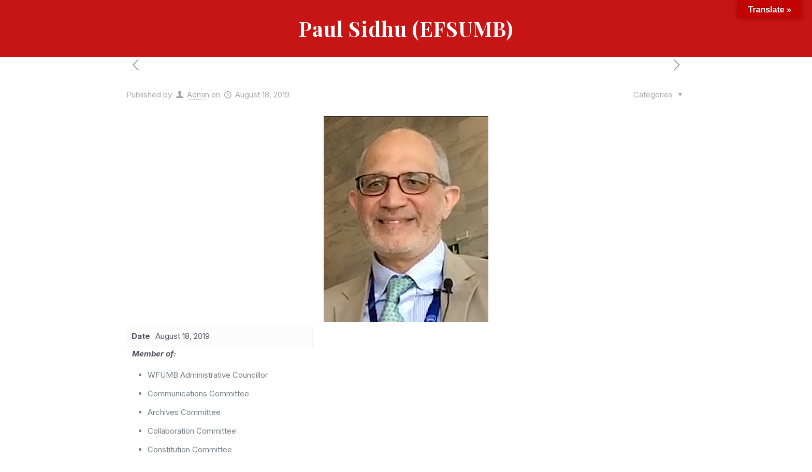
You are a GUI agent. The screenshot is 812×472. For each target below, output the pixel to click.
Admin (198, 94)
